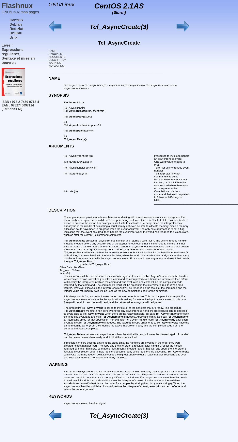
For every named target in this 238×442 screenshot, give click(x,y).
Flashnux (17, 6)
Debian (15, 24)
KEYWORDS (56, 65)
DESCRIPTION (58, 59)
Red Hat (16, 29)
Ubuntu (15, 33)
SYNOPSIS (55, 53)
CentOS (16, 20)
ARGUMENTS (57, 56)
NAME (52, 50)
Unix (13, 37)
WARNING (55, 62)
